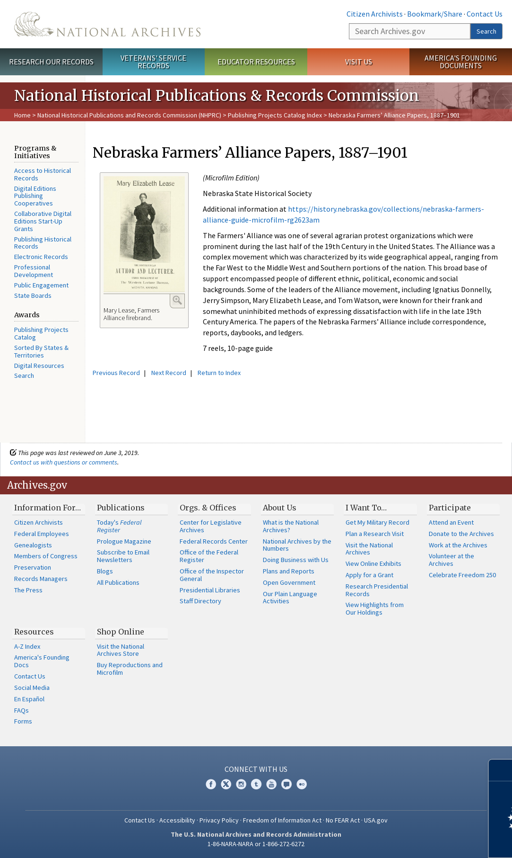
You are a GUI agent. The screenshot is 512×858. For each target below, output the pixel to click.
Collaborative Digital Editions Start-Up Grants (42, 221)
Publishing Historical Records (42, 243)
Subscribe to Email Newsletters (123, 556)
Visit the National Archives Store (120, 650)
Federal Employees (41, 533)
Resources (34, 631)
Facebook (211, 784)
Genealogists (33, 545)
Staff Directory (200, 601)
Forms (23, 721)
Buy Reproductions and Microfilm (130, 669)
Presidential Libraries (210, 590)
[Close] (501, 770)
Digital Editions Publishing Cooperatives (35, 196)
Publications (121, 507)
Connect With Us (256, 769)
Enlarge (177, 300)
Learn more (427, 841)
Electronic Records (41, 256)
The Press (28, 590)
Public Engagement (41, 285)
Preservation (32, 567)
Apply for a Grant (369, 575)
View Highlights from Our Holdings (375, 608)
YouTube (271, 784)
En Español (29, 699)
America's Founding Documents (461, 62)
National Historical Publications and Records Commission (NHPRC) (129, 115)
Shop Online (120, 631)
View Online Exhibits (373, 563)
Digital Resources (39, 365)
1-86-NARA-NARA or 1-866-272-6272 (256, 844)
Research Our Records (51, 61)
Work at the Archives (458, 545)
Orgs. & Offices (208, 507)
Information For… (47, 507)
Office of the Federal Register (209, 556)
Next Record (168, 372)
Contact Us (485, 13)
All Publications (118, 582)
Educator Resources (256, 61)
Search (486, 31)
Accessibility (177, 820)
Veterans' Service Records (153, 62)
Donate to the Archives (461, 533)
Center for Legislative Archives (211, 526)
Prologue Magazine (124, 541)
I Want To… (366, 507)
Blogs (105, 571)
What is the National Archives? (291, 526)
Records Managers (41, 578)
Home (22, 115)
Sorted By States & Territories (41, 351)
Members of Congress (46, 556)
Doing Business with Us (296, 559)
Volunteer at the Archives (451, 560)
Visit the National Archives (369, 549)
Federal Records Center (214, 541)
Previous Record (116, 372)
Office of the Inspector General (212, 575)
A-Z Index (27, 646)
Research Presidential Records (377, 590)
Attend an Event (451, 522)
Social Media (32, 687)
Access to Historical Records (42, 174)
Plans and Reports (288, 571)
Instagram (241, 784)
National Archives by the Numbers (297, 545)
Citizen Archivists (375, 13)
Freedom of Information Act (282, 820)
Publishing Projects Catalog (41, 333)
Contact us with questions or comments (63, 462)
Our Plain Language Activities (290, 598)
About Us (279, 507)
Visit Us (358, 61)
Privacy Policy (219, 820)
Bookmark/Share (434, 13)
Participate (450, 507)
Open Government (289, 582)
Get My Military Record (377, 522)
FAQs (21, 710)
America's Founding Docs (41, 661)
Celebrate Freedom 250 (462, 575)
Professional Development (33, 271)
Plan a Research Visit (375, 533)
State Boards (33, 295)
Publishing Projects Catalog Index (275, 115)
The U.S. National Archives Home (107, 24)
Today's (119, 526)
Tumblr (256, 784)
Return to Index (219, 372)
